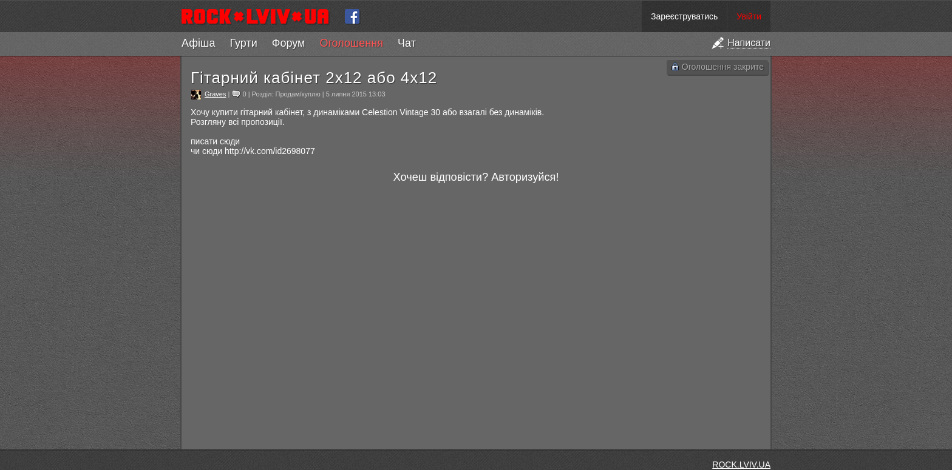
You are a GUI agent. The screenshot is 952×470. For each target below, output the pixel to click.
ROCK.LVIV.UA (741, 464)
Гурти (243, 43)
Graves (215, 94)
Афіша (198, 43)
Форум (288, 43)
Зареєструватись (684, 16)
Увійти (748, 16)
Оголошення (351, 43)
